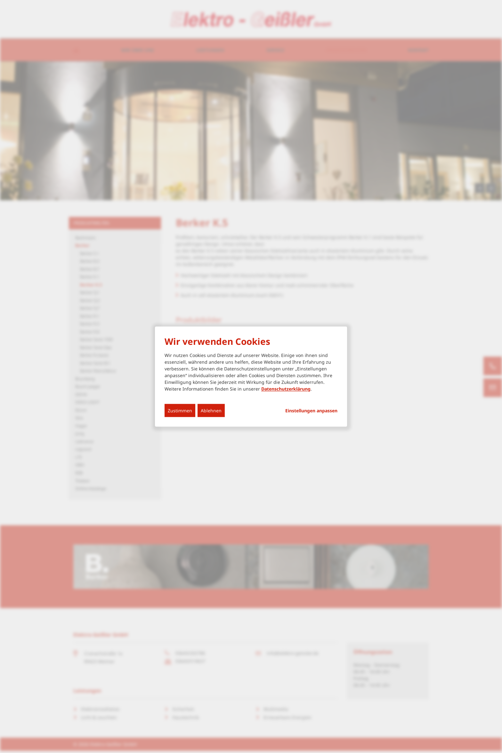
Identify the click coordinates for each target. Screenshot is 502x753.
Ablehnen (211, 410)
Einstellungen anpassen (311, 410)
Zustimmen (180, 410)
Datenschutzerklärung (286, 388)
